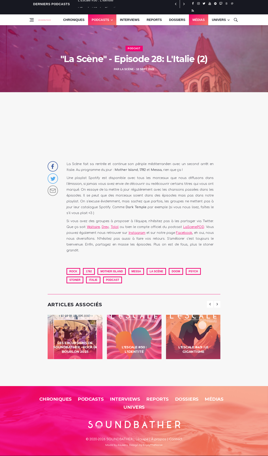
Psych (193, 271)
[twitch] (220, 3)
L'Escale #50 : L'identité (95, 4)
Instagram (136, 233)
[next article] (176, 4)
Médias (199, 20)
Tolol (115, 227)
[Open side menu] (32, 20)
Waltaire (93, 227)
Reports (154, 20)
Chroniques (73, 20)
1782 (89, 271)
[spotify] (215, 3)
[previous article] (184, 4)
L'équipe (141, 439)
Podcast (134, 48)
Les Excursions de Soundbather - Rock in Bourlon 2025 (75, 347)
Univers (134, 407)
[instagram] (198, 3)
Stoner (75, 280)
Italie (93, 280)
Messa (136, 271)
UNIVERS (219, 20)
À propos (158, 439)
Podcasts (100, 20)
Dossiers (177, 20)
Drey (105, 227)
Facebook (184, 233)
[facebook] (192, 3)
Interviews (130, 20)
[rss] (192, 10)
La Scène (126, 69)
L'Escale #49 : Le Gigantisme (193, 349)
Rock (73, 271)
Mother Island (111, 271)
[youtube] (209, 3)
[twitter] (204, 3)
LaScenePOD (193, 227)
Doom (176, 271)
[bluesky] (226, 3)
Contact (175, 439)
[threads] (232, 3)
